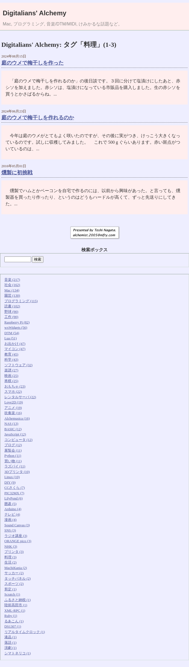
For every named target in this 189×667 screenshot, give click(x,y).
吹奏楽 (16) (13, 413)
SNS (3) (10, 530)
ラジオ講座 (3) (15, 536)
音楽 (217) (12, 280)
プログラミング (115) (21, 301)
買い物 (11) (13, 461)
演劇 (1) (10, 648)
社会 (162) (12, 285)
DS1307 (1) (12, 626)
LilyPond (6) (13, 498)
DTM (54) (11, 333)
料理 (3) (10, 557)
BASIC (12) (13, 429)
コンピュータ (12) (18, 440)
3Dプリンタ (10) (17, 472)
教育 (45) (11, 354)
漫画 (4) (10, 520)
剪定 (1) (10, 589)
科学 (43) (11, 359)
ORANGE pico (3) (17, 541)
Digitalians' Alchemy (34, 13)
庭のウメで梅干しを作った (32, 63)
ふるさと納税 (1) (17, 600)
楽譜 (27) (11, 370)
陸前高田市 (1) (15, 605)
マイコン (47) (14, 349)
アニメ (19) (13, 408)
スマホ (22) (13, 391)
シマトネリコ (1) (17, 653)
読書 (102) (12, 306)
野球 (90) (11, 312)
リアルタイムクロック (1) (24, 632)
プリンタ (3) (13, 552)
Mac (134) (11, 290)
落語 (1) (10, 642)
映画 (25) (11, 376)
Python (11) (12, 456)
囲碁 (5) (10, 504)
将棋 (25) (11, 381)
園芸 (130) (12, 295)
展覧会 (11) (13, 450)
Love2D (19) (13, 402)
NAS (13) (11, 423)
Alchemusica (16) (17, 418)
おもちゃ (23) (14, 386)
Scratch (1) (12, 594)
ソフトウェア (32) (18, 365)
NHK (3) (10, 546)
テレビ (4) (12, 514)
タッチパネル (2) (17, 578)
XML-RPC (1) (14, 610)
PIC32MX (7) (14, 493)
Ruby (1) (10, 616)
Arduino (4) (12, 509)
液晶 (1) (10, 637)
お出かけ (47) (14, 344)
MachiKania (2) (15, 568)
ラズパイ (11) (14, 466)
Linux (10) (12, 477)
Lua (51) (10, 338)
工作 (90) (11, 317)
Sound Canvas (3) (17, 525)
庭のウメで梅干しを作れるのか (37, 117)
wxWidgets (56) (15, 327)
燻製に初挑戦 (17, 172)
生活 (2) (10, 562)
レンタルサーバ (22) (20, 397)
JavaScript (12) (15, 434)
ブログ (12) (13, 445)
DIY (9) (10, 482)
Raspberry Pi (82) (16, 322)
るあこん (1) (13, 621)
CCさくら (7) (14, 488)
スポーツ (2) (13, 584)
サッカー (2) (13, 573)
